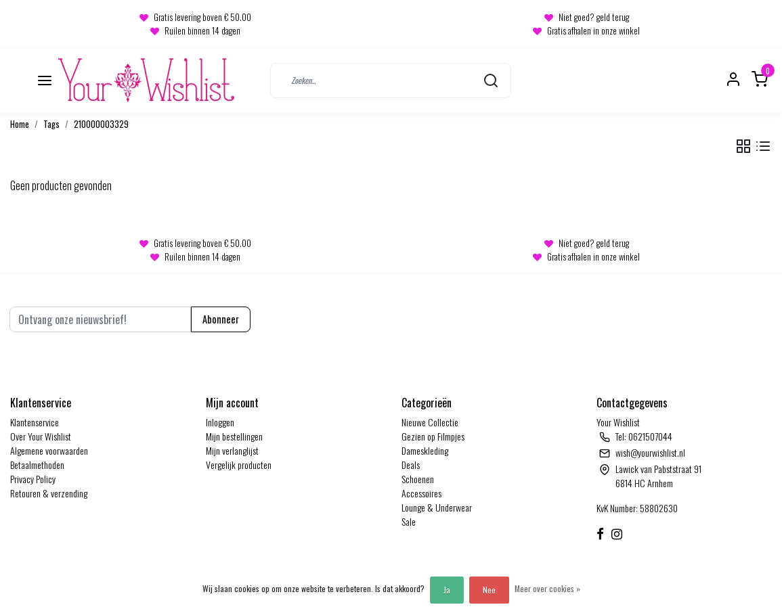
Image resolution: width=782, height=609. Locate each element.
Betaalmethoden (37, 464)
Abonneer (220, 319)
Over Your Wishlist (40, 436)
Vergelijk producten (238, 464)
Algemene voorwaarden (49, 450)
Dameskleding (424, 450)
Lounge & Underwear (436, 507)
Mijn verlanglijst (232, 450)
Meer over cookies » (547, 588)
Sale (408, 521)
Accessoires (421, 493)
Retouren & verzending (48, 493)
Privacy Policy (33, 479)
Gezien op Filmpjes (432, 436)
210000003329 (101, 124)
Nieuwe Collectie (429, 422)
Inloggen (220, 422)
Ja (446, 589)
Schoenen (417, 479)
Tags (51, 124)
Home (19, 124)
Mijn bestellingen (234, 436)
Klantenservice (34, 422)
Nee (489, 589)
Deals (410, 464)
